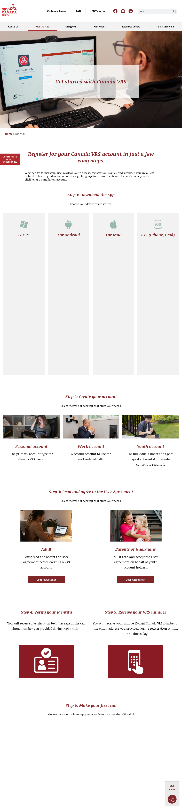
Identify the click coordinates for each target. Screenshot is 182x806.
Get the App (42, 26)
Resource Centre (132, 26)
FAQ (78, 11)
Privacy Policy (45, 791)
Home (8, 134)
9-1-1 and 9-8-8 (166, 26)
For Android (69, 235)
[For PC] (24, 224)
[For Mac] (113, 224)
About (6, 735)
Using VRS (71, 26)
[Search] (174, 11)
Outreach (100, 26)
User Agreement (47, 770)
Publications (45, 761)
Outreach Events (12, 753)
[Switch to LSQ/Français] (97, 11)
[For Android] (68, 224)
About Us (14, 26)
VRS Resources (11, 761)
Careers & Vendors (48, 753)
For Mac (113, 235)
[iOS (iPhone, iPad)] (158, 224)
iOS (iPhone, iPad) (158, 235)
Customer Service (56, 11)
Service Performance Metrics (50, 781)
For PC (24, 235)
